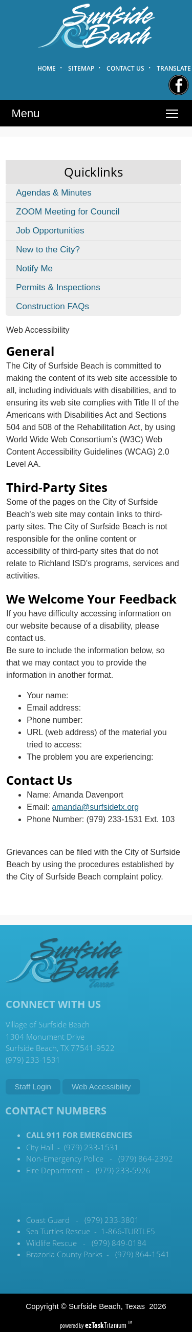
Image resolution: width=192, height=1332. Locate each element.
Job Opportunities (50, 230)
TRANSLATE (174, 68)
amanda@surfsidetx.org (95, 807)
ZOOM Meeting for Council (67, 212)
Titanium (106, 1325)
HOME (46, 68)
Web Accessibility (101, 1086)
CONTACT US (125, 68)
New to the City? (48, 249)
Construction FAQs (52, 306)
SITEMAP (81, 68)
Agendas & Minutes (53, 193)
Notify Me (34, 268)
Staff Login (33, 1086)
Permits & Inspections (58, 287)
